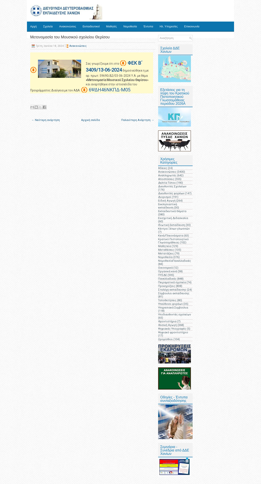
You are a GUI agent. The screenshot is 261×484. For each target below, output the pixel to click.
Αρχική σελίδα (90, 120)
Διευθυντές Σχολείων (172, 186)
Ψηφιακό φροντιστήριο (173, 332)
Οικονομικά (165, 267)
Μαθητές (111, 26)
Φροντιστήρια (167, 321)
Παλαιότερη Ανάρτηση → (137, 120)
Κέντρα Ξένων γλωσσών (174, 228)
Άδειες (162, 168)
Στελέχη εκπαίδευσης (172, 289)
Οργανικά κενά (167, 271)
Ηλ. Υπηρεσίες (169, 26)
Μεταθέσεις (166, 249)
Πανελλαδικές (167, 278)
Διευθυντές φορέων (171, 193)
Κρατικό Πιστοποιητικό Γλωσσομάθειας (173, 241)
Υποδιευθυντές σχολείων (174, 314)
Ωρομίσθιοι (165, 339)
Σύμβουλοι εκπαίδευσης (173, 293)
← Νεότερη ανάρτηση (45, 120)
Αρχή (33, 26)
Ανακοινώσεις (67, 26)
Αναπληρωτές (167, 175)
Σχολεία (48, 26)
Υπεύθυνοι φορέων (170, 303)
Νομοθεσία (130, 26)
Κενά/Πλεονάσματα (170, 235)
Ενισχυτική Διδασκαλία (173, 218)
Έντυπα (148, 26)
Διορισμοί (164, 197)
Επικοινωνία (192, 26)
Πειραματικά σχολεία (172, 282)
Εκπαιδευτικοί (91, 26)
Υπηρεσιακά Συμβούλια (173, 307)
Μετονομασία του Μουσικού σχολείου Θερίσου (70, 37)
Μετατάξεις (166, 253)
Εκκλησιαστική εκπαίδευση (167, 206)
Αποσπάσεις (166, 179)
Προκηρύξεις (166, 286)
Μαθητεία (164, 246)
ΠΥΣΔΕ (162, 275)
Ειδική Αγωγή (167, 200)
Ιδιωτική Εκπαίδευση (171, 225)
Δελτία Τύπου (167, 182)
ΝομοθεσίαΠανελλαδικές (174, 260)
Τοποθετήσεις (167, 300)
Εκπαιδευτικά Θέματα (172, 211)
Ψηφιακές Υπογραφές (172, 328)
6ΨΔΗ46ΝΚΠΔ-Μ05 (109, 89)
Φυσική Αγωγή (167, 325)
